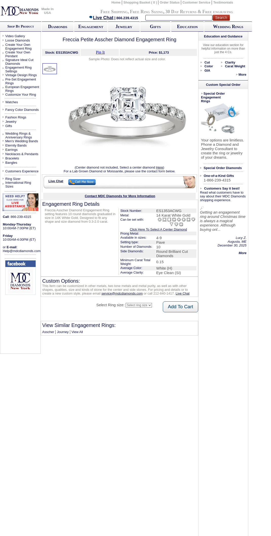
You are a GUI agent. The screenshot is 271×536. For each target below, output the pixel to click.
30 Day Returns (180, 11)
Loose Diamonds (17, 40)
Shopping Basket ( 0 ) (140, 2)
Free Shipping (114, 11)
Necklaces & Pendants (21, 154)
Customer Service (197, 2)
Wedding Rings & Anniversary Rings (18, 135)
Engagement (90, 26)
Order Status (170, 2)
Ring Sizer (12, 179)
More (242, 74)
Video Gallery (15, 36)
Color (209, 66)
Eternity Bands (16, 145)
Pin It (100, 52)
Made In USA (47, 11)
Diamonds (57, 26)
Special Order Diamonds (223, 168)
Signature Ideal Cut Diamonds (19, 62)
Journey (63, 332)
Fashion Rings (15, 117)
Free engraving (217, 11)
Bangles (11, 162)
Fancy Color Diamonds (22, 110)
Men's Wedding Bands (21, 141)
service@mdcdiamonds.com (122, 293)
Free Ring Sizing (147, 11)
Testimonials (223, 2)
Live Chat (101, 17)
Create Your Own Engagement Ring (18, 46)
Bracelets (12, 158)
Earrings (11, 150)
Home (116, 2)
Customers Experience (22, 171)
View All (77, 332)
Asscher (48, 332)
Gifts (155, 26)
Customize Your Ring (20, 94)
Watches (11, 102)
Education (187, 26)
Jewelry (124, 26)
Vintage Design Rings (21, 75)
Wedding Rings (228, 26)
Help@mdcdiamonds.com (21, 251)
